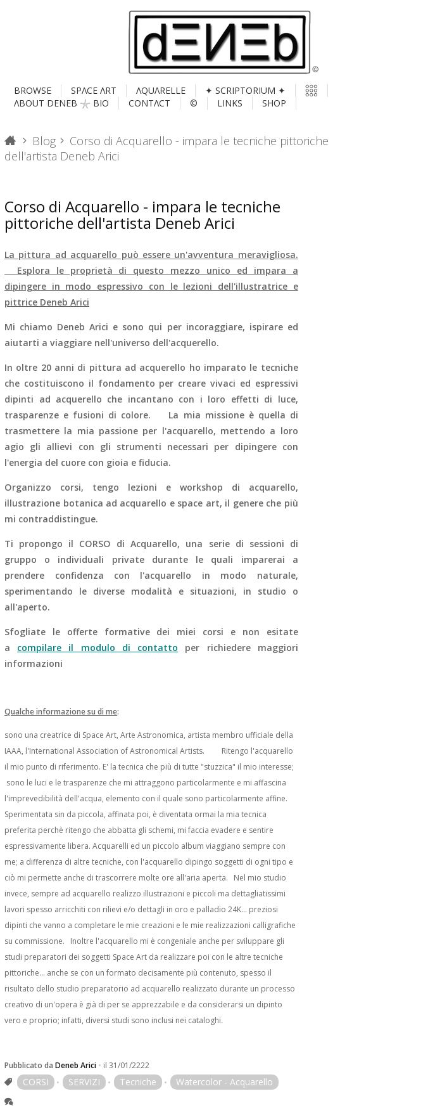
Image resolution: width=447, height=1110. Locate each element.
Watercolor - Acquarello (224, 1082)
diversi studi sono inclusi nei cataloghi (154, 1020)
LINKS (229, 103)
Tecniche (138, 1082)
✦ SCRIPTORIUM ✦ (245, 90)
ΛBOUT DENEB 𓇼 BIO (61, 103)
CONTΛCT (149, 103)
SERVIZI (84, 1082)
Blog (44, 140)
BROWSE (32, 90)
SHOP (274, 103)
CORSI (36, 1082)
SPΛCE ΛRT (93, 90)
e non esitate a (151, 647)
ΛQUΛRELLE (161, 90)
